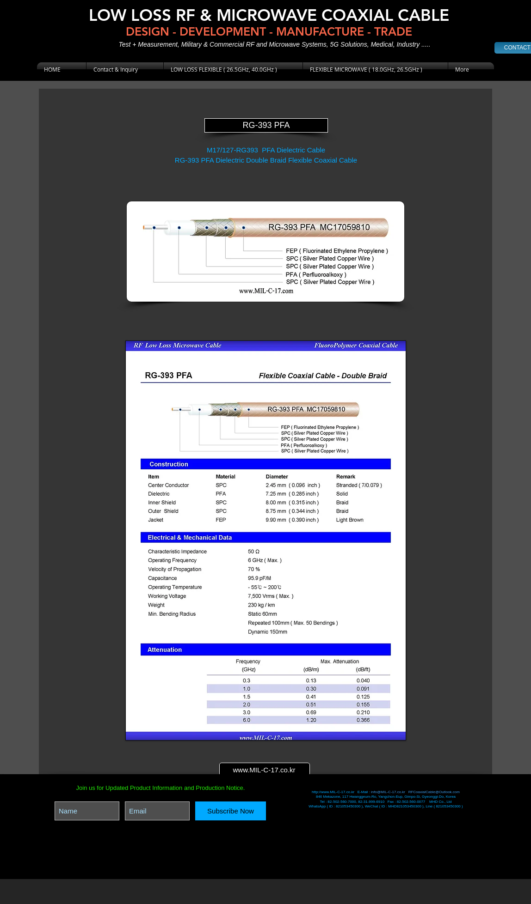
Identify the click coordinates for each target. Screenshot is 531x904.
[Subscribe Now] (230, 810)
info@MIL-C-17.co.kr (388, 792)
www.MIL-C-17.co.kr (264, 770)
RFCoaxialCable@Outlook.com (434, 792)
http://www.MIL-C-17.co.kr (333, 792)
